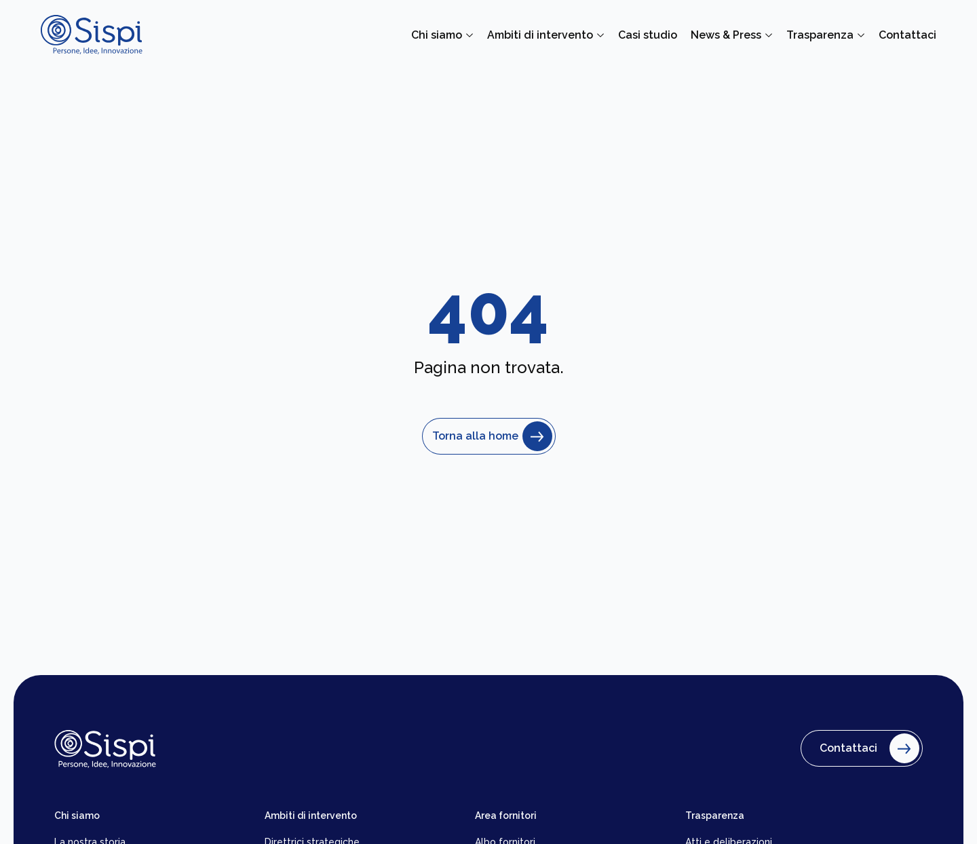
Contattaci (866, 748)
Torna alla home (488, 436)
